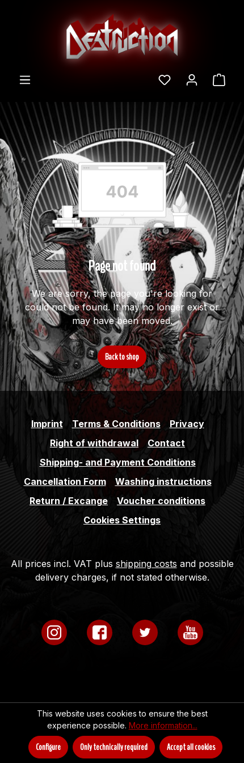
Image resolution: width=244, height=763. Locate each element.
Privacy (187, 423)
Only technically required (114, 747)
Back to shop (122, 357)
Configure (48, 747)
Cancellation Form (65, 481)
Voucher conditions (161, 500)
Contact (166, 443)
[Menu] (25, 79)
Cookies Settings (122, 520)
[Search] (143, 76)
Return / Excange (69, 500)
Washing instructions (163, 481)
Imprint (47, 423)
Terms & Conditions (116, 423)
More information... (163, 725)
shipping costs (146, 563)
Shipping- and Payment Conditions (118, 462)
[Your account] (191, 79)
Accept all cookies (191, 747)
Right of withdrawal (94, 443)
